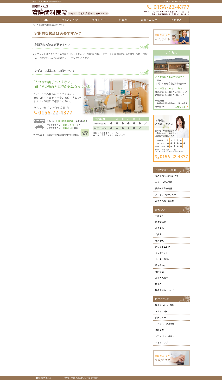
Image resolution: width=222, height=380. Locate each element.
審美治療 (159, 240)
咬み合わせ (160, 265)
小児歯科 (159, 228)
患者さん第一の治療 (164, 201)
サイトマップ (161, 342)
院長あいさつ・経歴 (164, 305)
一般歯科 (159, 216)
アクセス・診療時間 (164, 324)
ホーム (43, 20)
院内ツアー (160, 317)
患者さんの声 (161, 278)
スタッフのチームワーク (166, 194)
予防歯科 (159, 234)
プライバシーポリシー (165, 336)
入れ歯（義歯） (162, 259)
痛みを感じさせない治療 (166, 176)
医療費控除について (164, 290)
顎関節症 (159, 272)
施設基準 (159, 330)
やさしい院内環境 (163, 182)
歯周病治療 (160, 222)
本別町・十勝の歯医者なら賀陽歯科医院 (47, 1)
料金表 (158, 284)
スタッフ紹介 (161, 311)
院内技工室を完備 (163, 188)
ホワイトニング (162, 247)
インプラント (161, 253)
